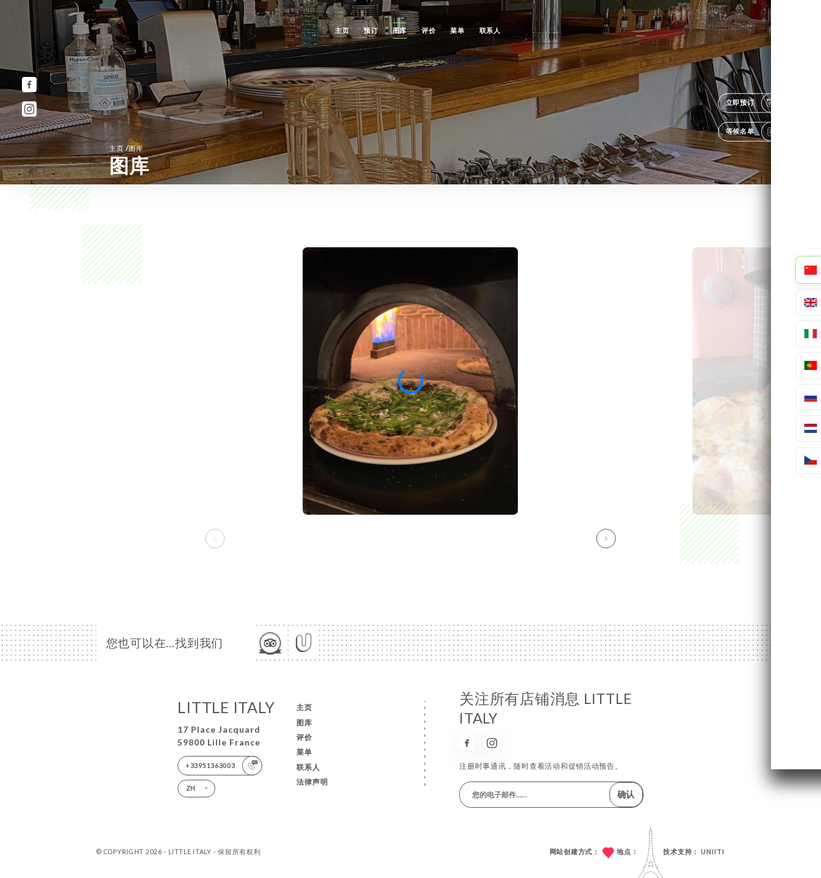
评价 (428, 30)
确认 (625, 794)
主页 (342, 30)
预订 (371, 30)
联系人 (490, 30)
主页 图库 (126, 148)
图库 (400, 30)
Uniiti (713, 851)
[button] (606, 538)
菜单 (457, 30)
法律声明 (312, 781)
